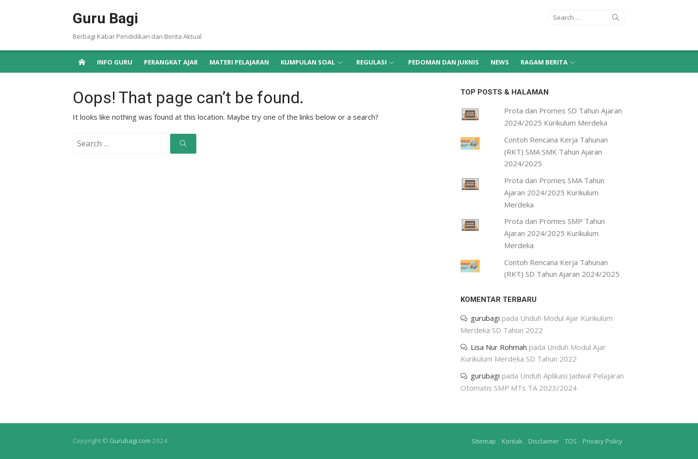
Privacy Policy (602, 441)
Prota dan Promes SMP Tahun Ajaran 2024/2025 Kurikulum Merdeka (554, 233)
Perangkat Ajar (171, 62)
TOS (571, 441)
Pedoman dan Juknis (443, 62)
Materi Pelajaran (239, 62)
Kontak (512, 441)
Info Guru (114, 62)
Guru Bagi (105, 18)
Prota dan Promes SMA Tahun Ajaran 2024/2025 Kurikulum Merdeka (554, 192)
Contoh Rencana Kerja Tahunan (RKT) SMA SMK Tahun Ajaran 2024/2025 (556, 152)
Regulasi (371, 62)
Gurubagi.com (130, 440)
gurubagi (485, 318)
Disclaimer (543, 441)
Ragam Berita (544, 62)
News (500, 62)
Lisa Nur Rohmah (499, 347)
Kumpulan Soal (308, 62)
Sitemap (484, 441)
